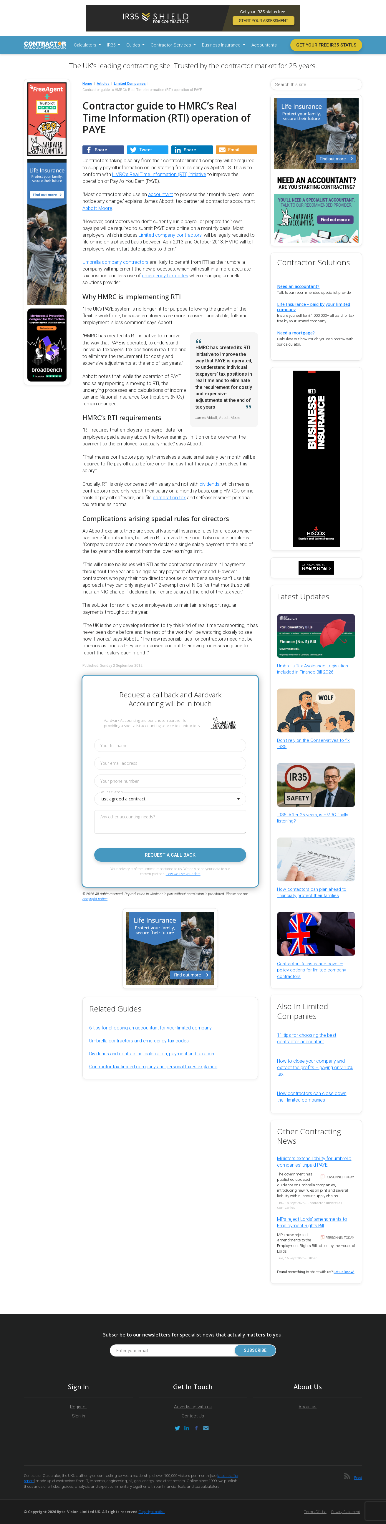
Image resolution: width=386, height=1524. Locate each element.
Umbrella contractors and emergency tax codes (139, 1041)
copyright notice (94, 899)
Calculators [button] (85, 45)
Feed (358, 1477)
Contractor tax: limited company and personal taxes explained (153, 1066)
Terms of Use (315, 1511)
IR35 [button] (112, 45)
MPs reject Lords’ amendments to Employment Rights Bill (312, 1222)
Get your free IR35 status (326, 45)
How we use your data (183, 873)
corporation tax (169, 497)
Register (78, 1406)
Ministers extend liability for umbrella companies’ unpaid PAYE (314, 1162)
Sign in (78, 1416)
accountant (160, 194)
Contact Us (193, 1416)
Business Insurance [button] (222, 45)
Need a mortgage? (296, 333)
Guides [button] (133, 45)
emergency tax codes (165, 275)
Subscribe (254, 1350)
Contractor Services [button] (171, 45)
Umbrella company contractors (115, 262)
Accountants (264, 45)
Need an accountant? (298, 286)
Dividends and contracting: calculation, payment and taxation (151, 1054)
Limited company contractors (170, 235)
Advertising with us (193, 1406)
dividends (209, 484)
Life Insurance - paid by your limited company (313, 306)
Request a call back (170, 855)
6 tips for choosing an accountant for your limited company (150, 1028)
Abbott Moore (97, 208)
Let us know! (344, 1272)
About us (308, 1406)
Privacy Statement (345, 1511)
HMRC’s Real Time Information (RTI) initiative (159, 174)
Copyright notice (151, 1511)
